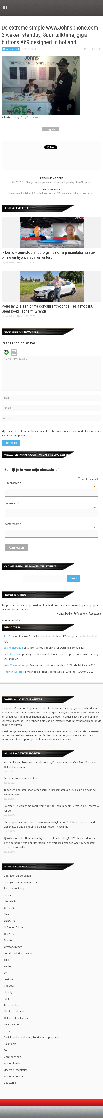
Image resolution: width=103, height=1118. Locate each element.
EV (5, 972)
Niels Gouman (12, 654)
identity (8, 992)
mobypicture (51, 129)
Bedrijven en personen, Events (22, 882)
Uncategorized (11, 48)
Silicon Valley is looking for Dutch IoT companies (56, 647)
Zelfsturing (10, 1082)
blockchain (10, 901)
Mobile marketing (14, 1011)
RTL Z (7, 1031)
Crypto (8, 940)
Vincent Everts (12, 1063)
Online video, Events (16, 1018)
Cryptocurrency (13, 947)
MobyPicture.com (30, 117)
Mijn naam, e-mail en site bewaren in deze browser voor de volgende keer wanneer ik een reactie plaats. (51, 433)
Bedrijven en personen (17, 875)
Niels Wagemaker (14, 665)
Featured (9, 979)
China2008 (10, 921)
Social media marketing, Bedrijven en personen (31, 1037)
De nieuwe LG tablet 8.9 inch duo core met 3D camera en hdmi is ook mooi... (51, 193)
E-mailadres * (50, 483)
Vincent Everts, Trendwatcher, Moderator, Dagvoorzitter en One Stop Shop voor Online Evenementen (51, 765)
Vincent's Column (14, 1076)
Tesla (7, 1050)
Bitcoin (8, 895)
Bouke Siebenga (13, 647)
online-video (11, 1024)
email (7, 959)
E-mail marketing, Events (18, 953)
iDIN (6, 998)
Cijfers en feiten (13, 927)
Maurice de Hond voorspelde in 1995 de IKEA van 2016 (62, 665)
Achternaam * (50, 524)
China (7, 914)
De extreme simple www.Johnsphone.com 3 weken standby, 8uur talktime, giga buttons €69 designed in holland (50, 35)
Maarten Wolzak (13, 671)
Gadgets (9, 985)
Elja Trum (9, 636)
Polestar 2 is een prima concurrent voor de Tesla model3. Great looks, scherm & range (51, 808)
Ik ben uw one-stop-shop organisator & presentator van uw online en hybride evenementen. (49, 255)
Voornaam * (50, 504)
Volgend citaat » (11, 620)
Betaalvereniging (14, 888)
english (8, 966)
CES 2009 (9, 908)
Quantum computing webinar (20, 778)
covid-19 (9, 934)
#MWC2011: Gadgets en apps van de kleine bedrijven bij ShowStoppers (52, 182)
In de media (11, 1005)
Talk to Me (10, 1044)
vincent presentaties (15, 1070)
